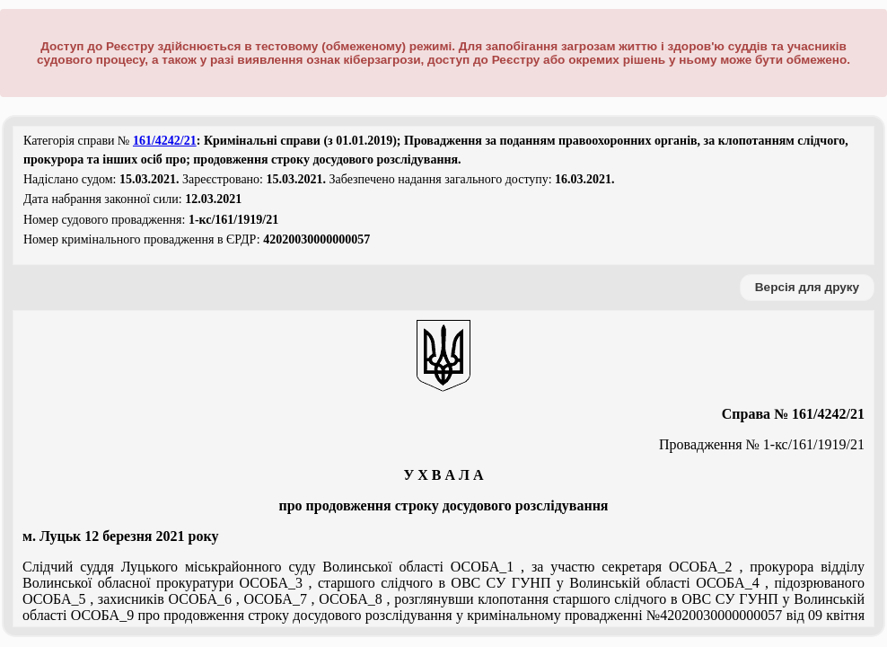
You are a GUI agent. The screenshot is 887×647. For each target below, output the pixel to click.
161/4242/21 (165, 140)
